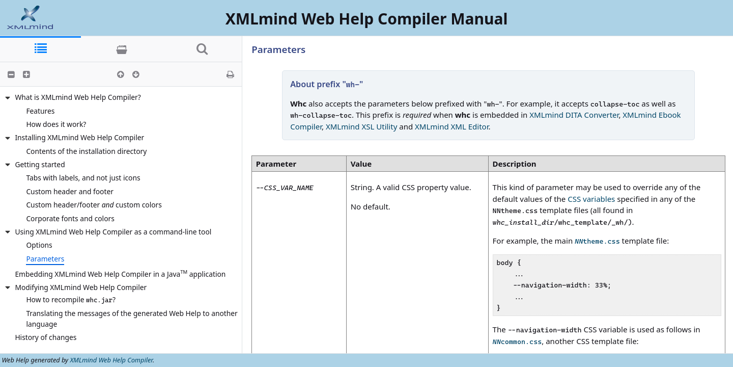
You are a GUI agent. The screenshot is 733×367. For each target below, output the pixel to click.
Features (40, 111)
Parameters (45, 259)
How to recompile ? (71, 299)
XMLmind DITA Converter (573, 115)
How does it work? (56, 124)
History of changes (45, 337)
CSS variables (591, 199)
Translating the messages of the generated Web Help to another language (131, 318)
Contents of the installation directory (86, 151)
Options (39, 245)
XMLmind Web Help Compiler (111, 359)
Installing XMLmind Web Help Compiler (79, 137)
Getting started (40, 164)
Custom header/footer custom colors (93, 204)
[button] (11, 74)
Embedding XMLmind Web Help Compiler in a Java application (120, 273)
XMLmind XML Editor (451, 126)
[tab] (40, 49)
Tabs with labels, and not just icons (83, 177)
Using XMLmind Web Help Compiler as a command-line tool (113, 232)
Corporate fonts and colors (70, 218)
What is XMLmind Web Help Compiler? (77, 97)
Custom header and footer (70, 191)
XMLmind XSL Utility (361, 126)
